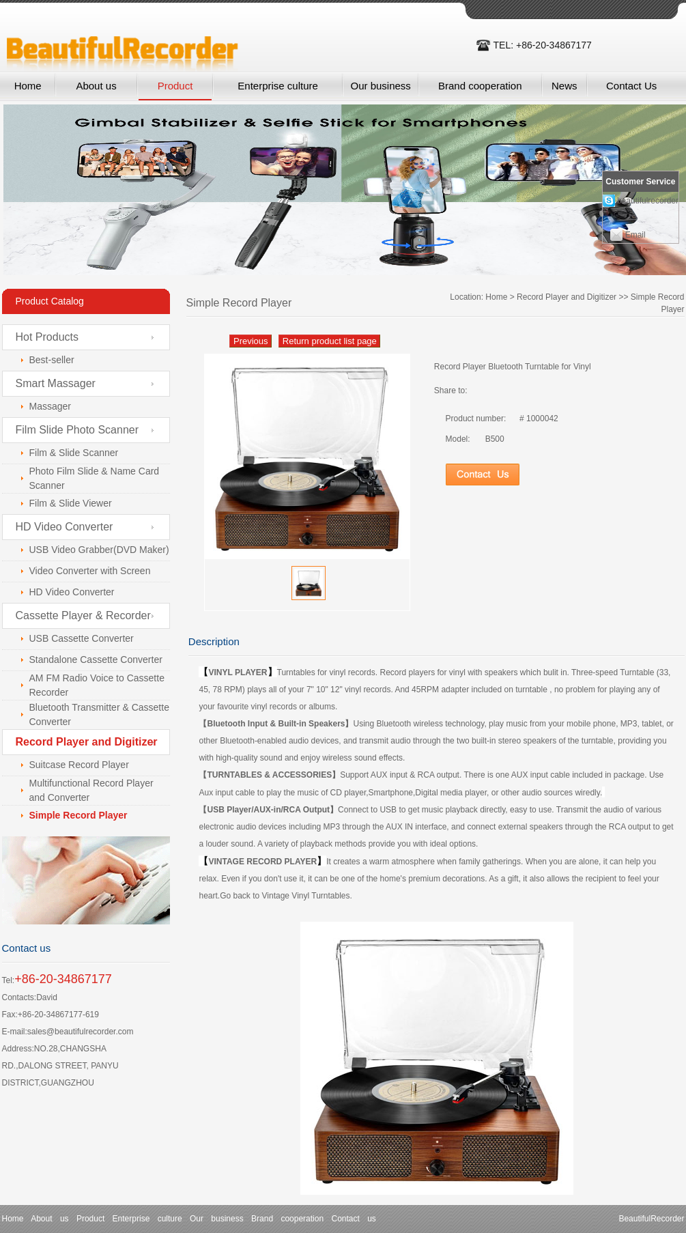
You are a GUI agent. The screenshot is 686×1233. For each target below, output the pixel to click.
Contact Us (631, 85)
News (564, 85)
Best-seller (51, 359)
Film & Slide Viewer (70, 503)
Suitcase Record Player (79, 764)
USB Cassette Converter (81, 638)
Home (28, 85)
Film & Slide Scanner (74, 452)
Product (175, 85)
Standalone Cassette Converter (95, 659)
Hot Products (47, 337)
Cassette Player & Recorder (83, 615)
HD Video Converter (64, 527)
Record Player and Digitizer (566, 297)
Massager (50, 406)
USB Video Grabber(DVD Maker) (99, 549)
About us (96, 85)
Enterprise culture (278, 85)
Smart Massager (56, 383)
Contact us (353, 1218)
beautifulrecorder (647, 201)
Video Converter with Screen (90, 570)
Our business (380, 85)
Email (635, 235)
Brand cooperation (480, 85)
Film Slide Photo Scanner (77, 430)
